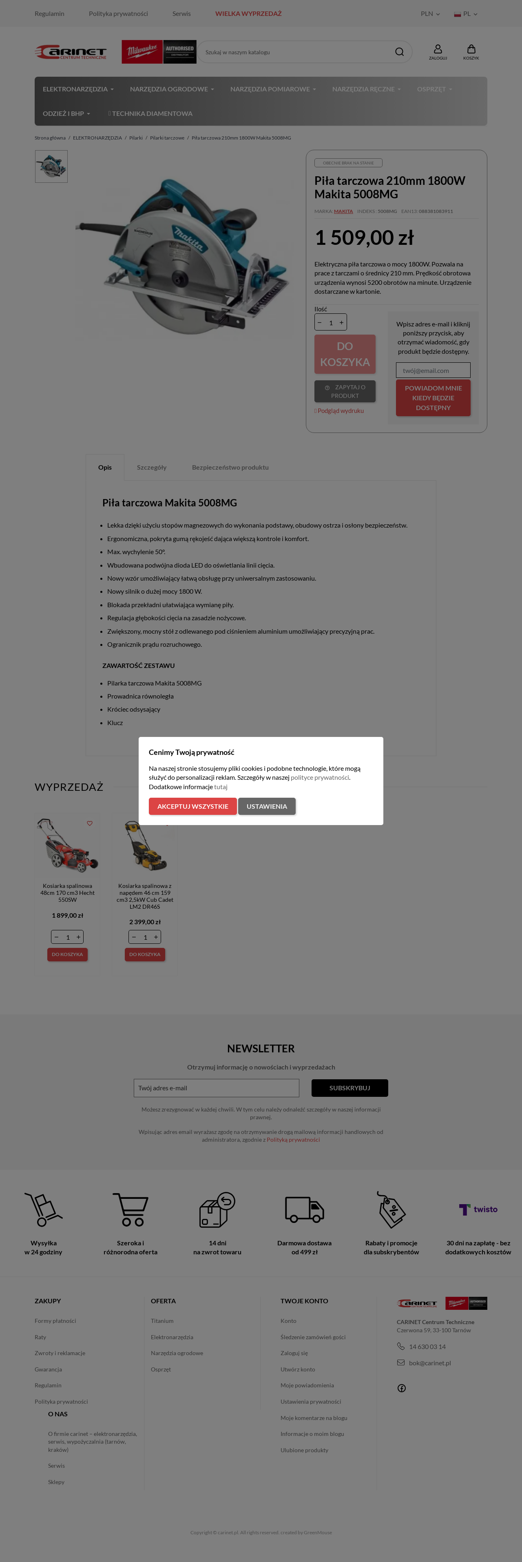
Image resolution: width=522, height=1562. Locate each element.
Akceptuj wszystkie (192, 806)
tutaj (221, 786)
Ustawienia (267, 806)
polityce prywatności (320, 777)
